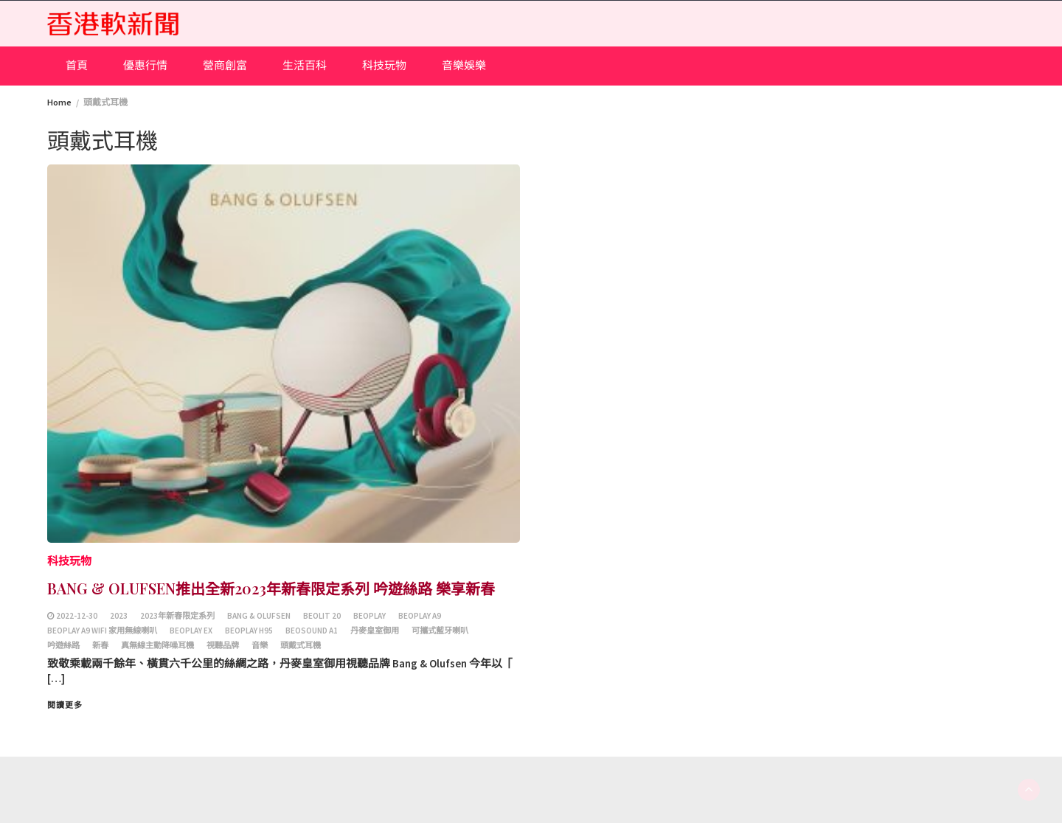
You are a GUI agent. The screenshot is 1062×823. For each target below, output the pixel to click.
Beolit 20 (322, 616)
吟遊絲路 (63, 645)
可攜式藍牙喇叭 (440, 630)
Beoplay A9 (419, 616)
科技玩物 (384, 65)
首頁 (77, 65)
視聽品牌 (222, 645)
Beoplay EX (191, 630)
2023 (119, 616)
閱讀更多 (65, 705)
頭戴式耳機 (300, 645)
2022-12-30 (76, 616)
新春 (100, 645)
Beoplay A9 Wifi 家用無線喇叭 (102, 630)
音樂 (259, 645)
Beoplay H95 (249, 630)
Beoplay (369, 616)
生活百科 (304, 65)
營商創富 (225, 65)
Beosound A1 (311, 630)
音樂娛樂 (464, 65)
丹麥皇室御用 (374, 630)
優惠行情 (145, 65)
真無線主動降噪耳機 (157, 645)
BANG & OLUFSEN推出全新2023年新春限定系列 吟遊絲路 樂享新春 (271, 588)
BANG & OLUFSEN (259, 616)
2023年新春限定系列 (177, 616)
